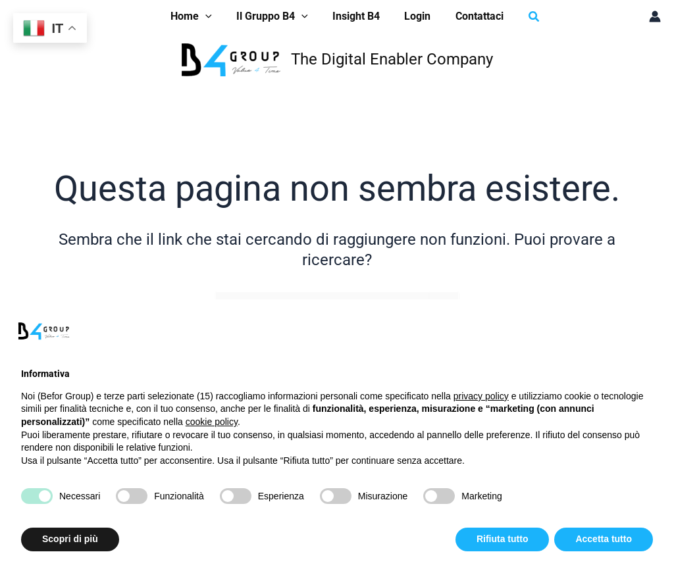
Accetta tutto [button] (603, 539)
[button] (198, 16)
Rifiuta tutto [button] (503, 539)
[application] (212, 16)
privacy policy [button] (481, 396)
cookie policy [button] (212, 421)
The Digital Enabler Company (392, 59)
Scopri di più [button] (70, 539)
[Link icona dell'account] (655, 16)
